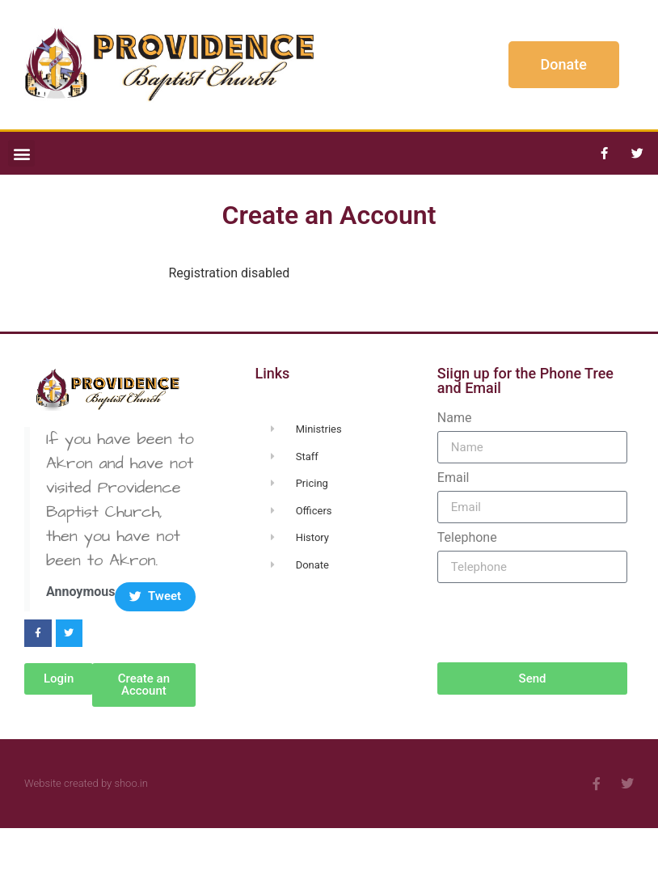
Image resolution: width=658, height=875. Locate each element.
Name (454, 418)
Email (453, 477)
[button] (21, 153)
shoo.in (130, 783)
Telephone (467, 537)
